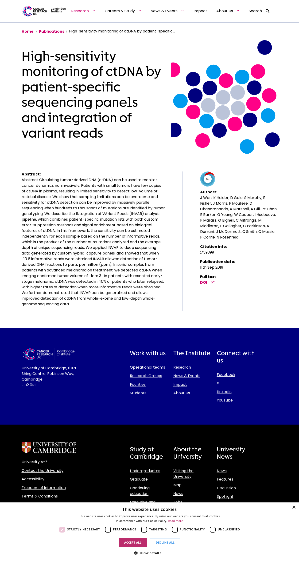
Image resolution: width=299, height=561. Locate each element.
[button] (150, 553)
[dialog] (149, 531)
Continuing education (140, 490)
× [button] (293, 507)
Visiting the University (183, 473)
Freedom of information (44, 487)
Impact (180, 384)
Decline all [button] (165, 543)
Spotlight (225, 496)
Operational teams (147, 367)
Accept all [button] (133, 543)
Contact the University (42, 470)
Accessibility (33, 479)
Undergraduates (145, 470)
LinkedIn (224, 391)
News (178, 493)
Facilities (138, 384)
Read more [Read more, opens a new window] (175, 521)
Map (177, 485)
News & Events (186, 375)
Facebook (226, 374)
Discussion (226, 488)
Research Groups (146, 375)
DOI (207, 282)
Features (225, 479)
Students (138, 393)
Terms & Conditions (40, 496)
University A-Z (34, 462)
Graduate (139, 479)
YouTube (225, 400)
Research (182, 367)
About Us (181, 393)
